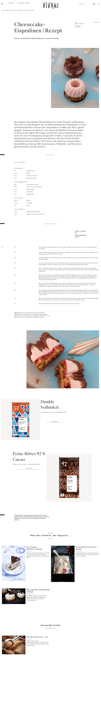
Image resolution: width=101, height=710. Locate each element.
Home (3, 10)
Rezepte (8, 10)
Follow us (82, 3)
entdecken (54, 421)
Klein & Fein (13, 10)
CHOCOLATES (11, 3)
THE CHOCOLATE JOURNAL (23, 3)
